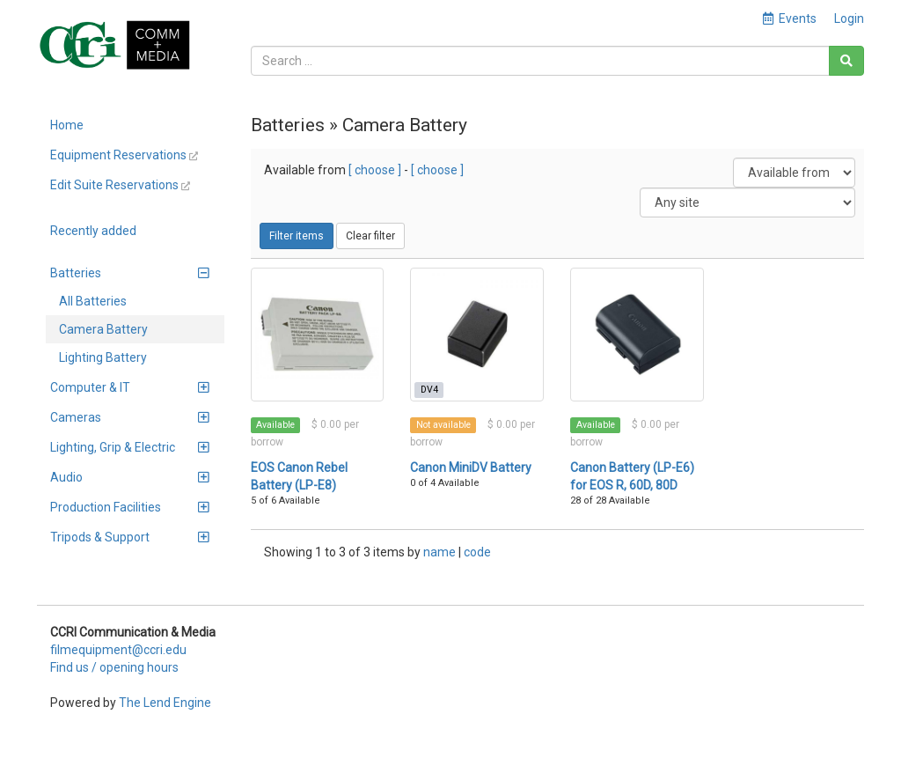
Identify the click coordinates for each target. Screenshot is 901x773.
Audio (129, 477)
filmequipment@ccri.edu (118, 650)
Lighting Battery (103, 357)
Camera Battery (103, 329)
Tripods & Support (129, 537)
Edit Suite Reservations (120, 185)
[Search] (846, 61)
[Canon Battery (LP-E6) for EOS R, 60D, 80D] (637, 334)
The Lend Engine (165, 703)
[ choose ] (374, 170)
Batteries (129, 273)
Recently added (93, 231)
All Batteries (93, 301)
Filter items (296, 236)
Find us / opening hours (114, 667)
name (440, 552)
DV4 (429, 389)
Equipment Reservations (124, 155)
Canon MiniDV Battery (470, 467)
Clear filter (370, 236)
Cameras (129, 417)
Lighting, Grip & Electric (129, 447)
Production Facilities (129, 507)
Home (67, 125)
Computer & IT (129, 387)
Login (849, 18)
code (477, 552)
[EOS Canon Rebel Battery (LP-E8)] (317, 334)
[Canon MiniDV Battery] (476, 334)
